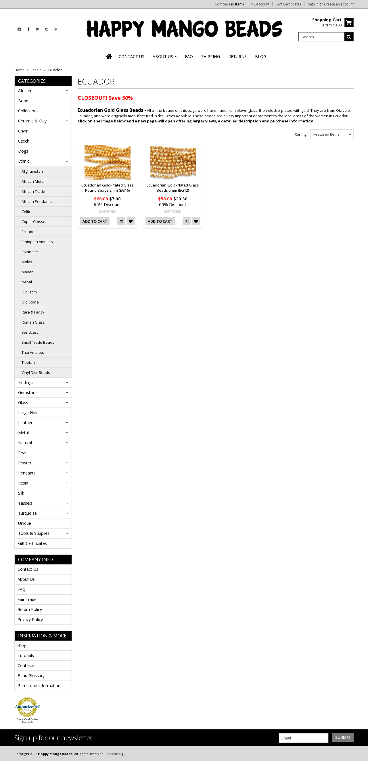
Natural (25, 442)
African (24, 90)
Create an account (339, 4)
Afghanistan (32, 171)
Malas (27, 261)
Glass (23, 402)
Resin (23, 483)
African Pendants (37, 201)
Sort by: (301, 134)
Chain (23, 131)
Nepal (27, 282)
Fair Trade (27, 599)
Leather (25, 422)
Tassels (25, 503)
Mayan (28, 271)
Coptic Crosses (34, 221)
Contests (26, 665)
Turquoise (27, 513)
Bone (23, 100)
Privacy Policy (30, 619)
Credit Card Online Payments (27, 721)
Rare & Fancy (33, 312)
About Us (26, 579)
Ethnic (36, 70)
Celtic (26, 211)
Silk (21, 493)
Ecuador (29, 231)
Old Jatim (29, 292)
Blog (22, 645)
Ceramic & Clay (32, 121)
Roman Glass (33, 322)
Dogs (23, 151)
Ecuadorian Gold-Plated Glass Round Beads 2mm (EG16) (107, 187)
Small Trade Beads (38, 342)
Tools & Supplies (33, 533)
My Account (260, 4)
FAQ (22, 589)
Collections (28, 111)
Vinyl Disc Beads (36, 372)
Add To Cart (95, 221)
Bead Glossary (31, 675)
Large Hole (28, 412)
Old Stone (30, 302)
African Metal (33, 181)
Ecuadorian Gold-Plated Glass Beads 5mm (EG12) (173, 187)
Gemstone (28, 392)
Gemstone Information (39, 685)
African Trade (33, 191)
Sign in (313, 4)
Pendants (27, 473)
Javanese (30, 251)
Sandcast (30, 332)
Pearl (23, 453)
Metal (23, 432)
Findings (25, 382)
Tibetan (28, 362)
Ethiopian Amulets (37, 241)
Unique (24, 523)
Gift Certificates (288, 4)
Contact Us (28, 569)
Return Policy (30, 609)
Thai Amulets (33, 352)
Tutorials (26, 655)
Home (19, 70)
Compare (229, 4)
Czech (23, 141)
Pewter (24, 463)
